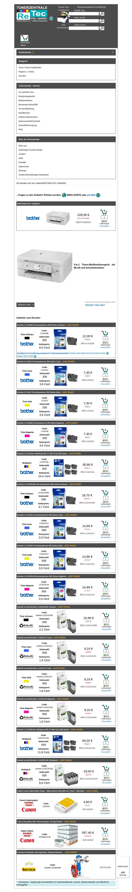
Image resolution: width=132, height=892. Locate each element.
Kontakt (22, 162)
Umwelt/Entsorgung (28, 125)
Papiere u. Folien (26, 72)
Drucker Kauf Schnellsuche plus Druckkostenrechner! (65, 17)
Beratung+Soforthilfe (28, 104)
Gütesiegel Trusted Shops (31, 150)
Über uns (23, 146)
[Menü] (127, 858)
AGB (21, 158)
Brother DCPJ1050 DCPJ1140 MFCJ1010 (63, 353)
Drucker (22, 76)
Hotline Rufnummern (28, 117)
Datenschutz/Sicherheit (29, 121)
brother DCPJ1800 (27, 356)
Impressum (24, 166)
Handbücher (24, 113)
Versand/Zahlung (26, 109)
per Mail (91, 195)
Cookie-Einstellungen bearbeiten (34, 175)
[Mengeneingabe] (104, 217)
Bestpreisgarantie (27, 96)
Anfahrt (22, 154)
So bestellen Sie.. (27, 92)
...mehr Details (72, 325)
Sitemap (22, 171)
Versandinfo (104, 226)
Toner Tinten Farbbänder (30, 67)
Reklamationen (25, 100)
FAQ (21, 129)
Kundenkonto (26, 52)
